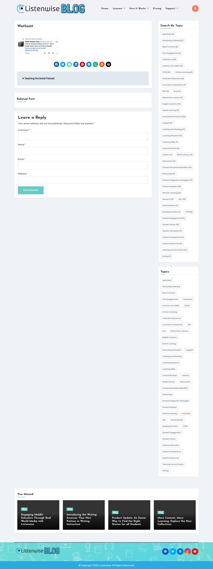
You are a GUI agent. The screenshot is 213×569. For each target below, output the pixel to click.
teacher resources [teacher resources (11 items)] (172, 244)
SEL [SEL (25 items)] (182, 199)
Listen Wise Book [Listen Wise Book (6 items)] (170, 148)
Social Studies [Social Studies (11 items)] (170, 205)
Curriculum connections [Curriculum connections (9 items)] (174, 85)
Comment (24, 130)
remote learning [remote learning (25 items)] (171, 193)
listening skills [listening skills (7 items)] (170, 142)
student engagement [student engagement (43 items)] (173, 218)
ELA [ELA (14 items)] (177, 91)
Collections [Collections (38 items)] (169, 59)
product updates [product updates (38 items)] (171, 186)
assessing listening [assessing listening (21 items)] (172, 40)
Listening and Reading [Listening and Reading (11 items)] (173, 129)
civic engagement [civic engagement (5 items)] (171, 53)
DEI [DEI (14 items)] (165, 91)
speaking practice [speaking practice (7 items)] (171, 212)
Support (172, 8)
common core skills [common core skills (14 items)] (172, 66)
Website (22, 173)
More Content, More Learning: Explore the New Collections (175, 521)
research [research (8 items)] (167, 199)
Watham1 (26, 26)
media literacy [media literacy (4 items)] (184, 155)
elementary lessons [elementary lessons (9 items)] (172, 98)
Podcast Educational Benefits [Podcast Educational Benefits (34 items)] (177, 167)
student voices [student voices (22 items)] (170, 225)
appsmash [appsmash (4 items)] (168, 34)
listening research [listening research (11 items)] (172, 136)
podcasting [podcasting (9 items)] (168, 174)
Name (22, 144)
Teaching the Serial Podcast (38, 78)
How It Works (139, 8)
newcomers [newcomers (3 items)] (168, 161)
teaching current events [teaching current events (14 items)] (174, 250)
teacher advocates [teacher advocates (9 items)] (172, 231)
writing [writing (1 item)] (166, 256)
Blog (24, 509)
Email (21, 159)
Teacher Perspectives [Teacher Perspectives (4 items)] (173, 237)
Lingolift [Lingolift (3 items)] (167, 123)
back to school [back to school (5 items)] (170, 47)
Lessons (119, 8)
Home (104, 8)
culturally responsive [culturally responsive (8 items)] (173, 79)
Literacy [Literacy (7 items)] (167, 155)
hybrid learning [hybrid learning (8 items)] (170, 110)
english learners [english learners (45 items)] (171, 104)
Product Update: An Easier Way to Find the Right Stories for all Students (129, 521)
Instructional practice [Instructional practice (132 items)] (173, 117)
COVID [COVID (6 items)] (166, 72)
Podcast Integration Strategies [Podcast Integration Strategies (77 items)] (177, 180)
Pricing (157, 8)
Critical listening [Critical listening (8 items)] (184, 72)
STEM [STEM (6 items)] (189, 212)
